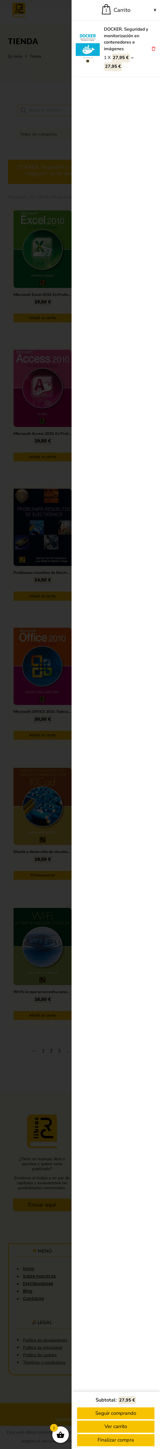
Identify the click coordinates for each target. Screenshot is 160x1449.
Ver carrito (115, 1426)
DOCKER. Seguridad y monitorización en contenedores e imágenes (126, 39)
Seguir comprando (115, 1413)
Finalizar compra (116, 1440)
